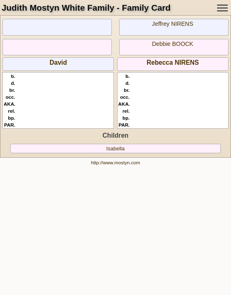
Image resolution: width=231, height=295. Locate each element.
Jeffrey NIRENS (172, 23)
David (58, 62)
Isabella (115, 148)
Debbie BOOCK (172, 44)
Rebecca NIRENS (173, 62)
